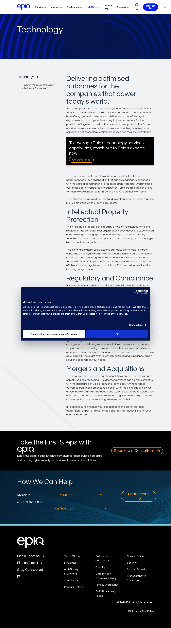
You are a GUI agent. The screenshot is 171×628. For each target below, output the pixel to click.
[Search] (164, 7)
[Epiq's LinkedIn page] (18, 577)
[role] (67, 495)
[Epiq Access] (94, 7)
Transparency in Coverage (136, 578)
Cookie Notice (135, 556)
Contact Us (150, 7)
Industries (56, 7)
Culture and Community (102, 558)
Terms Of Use (72, 556)
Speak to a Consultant (137, 451)
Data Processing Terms (105, 593)
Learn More (138, 496)
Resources (123, 7)
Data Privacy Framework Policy (106, 576)
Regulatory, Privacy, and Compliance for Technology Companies (38, 86)
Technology (28, 77)
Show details (136, 325)
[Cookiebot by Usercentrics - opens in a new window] (135, 292)
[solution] (63, 508)
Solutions (40, 7)
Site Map (101, 567)
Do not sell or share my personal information (54, 334)
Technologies (74, 7)
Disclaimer (70, 562)
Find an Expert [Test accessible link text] (31, 563)
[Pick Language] (136, 7)
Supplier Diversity (137, 569)
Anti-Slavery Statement (71, 571)
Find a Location (31, 556)
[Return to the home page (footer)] (23, 7)
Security (132, 562)
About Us (108, 7)
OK (117, 334)
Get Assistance (81, 159)
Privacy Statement (107, 584)
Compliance (71, 580)
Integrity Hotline (73, 587)
